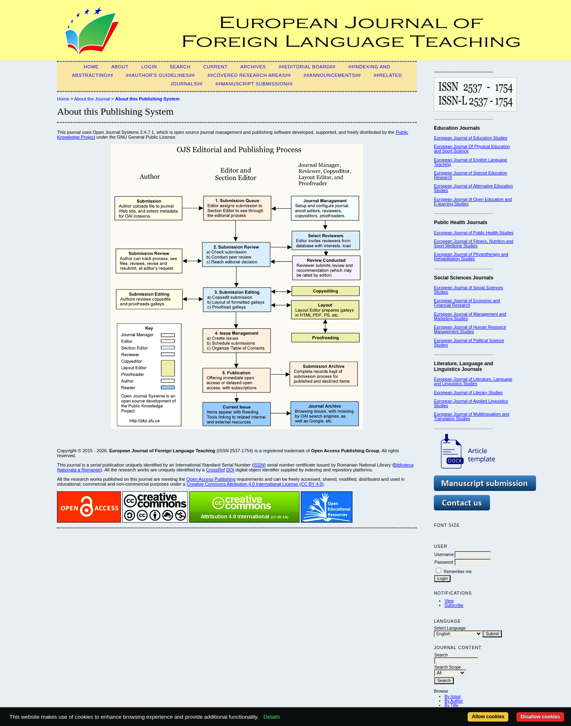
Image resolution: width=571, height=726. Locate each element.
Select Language (450, 628)
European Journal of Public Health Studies (473, 233)
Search (180, 66)
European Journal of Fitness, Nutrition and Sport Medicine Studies (473, 243)
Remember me (458, 571)
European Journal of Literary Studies (468, 392)
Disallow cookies (540, 716)
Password (443, 562)
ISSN (259, 464)
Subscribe (453, 605)
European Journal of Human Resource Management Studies (470, 329)
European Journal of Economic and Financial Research (467, 303)
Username (444, 554)
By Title (451, 705)
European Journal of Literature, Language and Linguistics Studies (473, 381)
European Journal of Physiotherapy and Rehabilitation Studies (471, 256)
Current (215, 66)
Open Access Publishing (211, 479)
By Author (453, 701)
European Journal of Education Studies (470, 138)
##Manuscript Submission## (254, 83)
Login (149, 66)
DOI (230, 469)
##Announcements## (332, 75)
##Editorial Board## (307, 66)
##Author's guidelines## (160, 75)
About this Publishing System (147, 98)
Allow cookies (488, 716)
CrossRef (215, 469)
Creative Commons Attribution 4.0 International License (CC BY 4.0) (255, 484)
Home (91, 66)
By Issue (452, 696)
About (120, 66)
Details (271, 717)
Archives (253, 66)
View (448, 601)
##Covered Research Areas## (249, 75)
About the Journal (92, 98)
